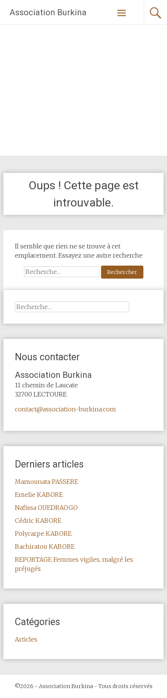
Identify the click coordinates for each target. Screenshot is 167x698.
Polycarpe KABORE (43, 533)
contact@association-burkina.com (65, 409)
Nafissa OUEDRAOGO (46, 507)
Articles (26, 639)
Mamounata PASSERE (46, 481)
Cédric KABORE (38, 520)
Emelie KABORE (39, 494)
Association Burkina (48, 12)
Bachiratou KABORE (45, 546)
